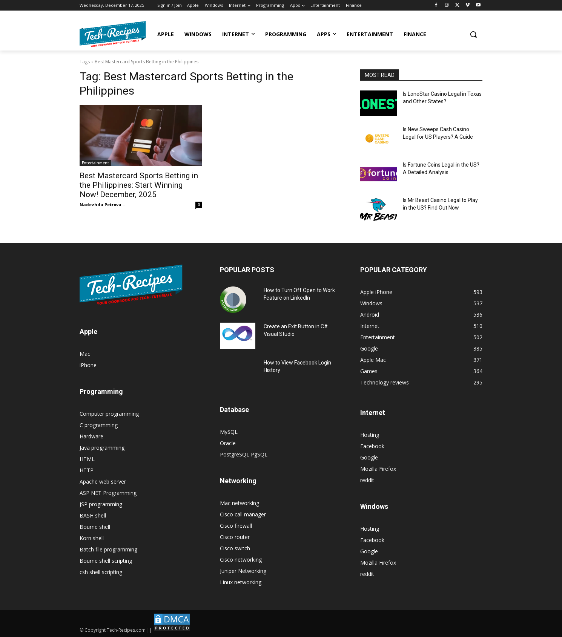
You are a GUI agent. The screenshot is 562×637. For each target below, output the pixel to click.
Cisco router (235, 537)
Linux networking (240, 582)
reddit (367, 480)
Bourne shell (95, 526)
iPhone (88, 365)
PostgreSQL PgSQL (243, 454)
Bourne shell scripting (106, 560)
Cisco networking (241, 559)
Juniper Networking (243, 570)
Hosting (369, 434)
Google (369, 457)
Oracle (228, 443)
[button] (473, 34)
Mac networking (239, 503)
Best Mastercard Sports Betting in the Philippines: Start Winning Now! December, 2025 (139, 185)
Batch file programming (108, 549)
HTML (87, 458)
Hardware (91, 436)
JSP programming (101, 504)
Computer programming (109, 413)
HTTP (87, 470)
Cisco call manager (243, 514)
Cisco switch (235, 548)
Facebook (372, 446)
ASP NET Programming (108, 492)
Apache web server (103, 481)
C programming (99, 425)
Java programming (102, 447)
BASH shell (93, 515)
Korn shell (92, 538)
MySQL (229, 431)
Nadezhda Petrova (100, 204)
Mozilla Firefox (378, 468)
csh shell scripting (101, 572)
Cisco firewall (236, 525)
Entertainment (95, 162)
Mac (85, 353)
